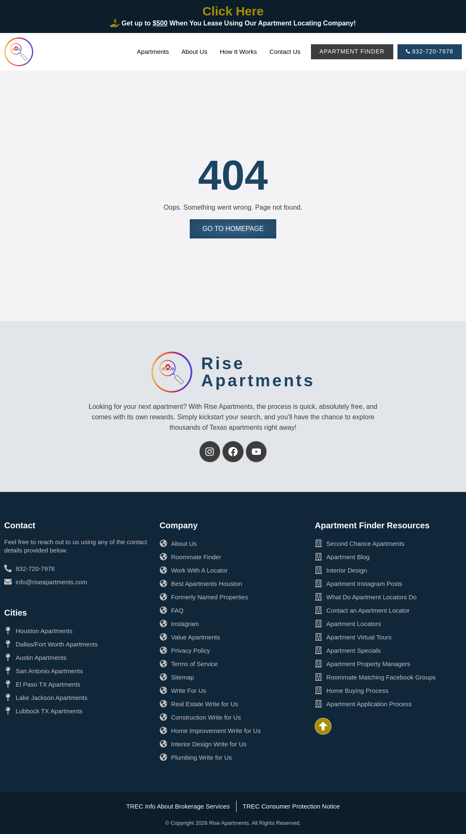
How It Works (236, 51)
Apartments (151, 51)
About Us (193, 51)
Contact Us (283, 51)
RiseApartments (258, 372)
